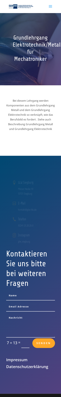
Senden (43, 343)
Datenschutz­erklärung (27, 366)
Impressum (16, 359)
